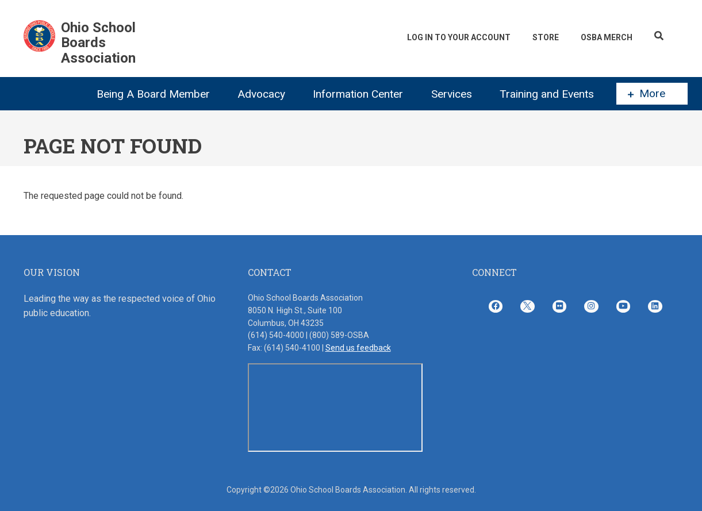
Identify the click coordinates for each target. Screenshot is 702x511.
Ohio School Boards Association (98, 43)
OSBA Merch (606, 37)
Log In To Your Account (459, 37)
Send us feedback (358, 347)
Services (451, 94)
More (646, 94)
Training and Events (547, 94)
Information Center (358, 94)
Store (545, 37)
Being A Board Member (153, 94)
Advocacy (261, 94)
